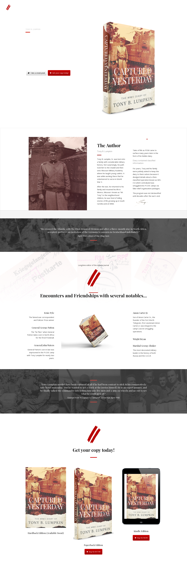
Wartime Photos (64, 7)
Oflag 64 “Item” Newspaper (84, 7)
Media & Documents (107, 7)
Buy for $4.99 (141, 538)
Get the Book (49, 7)
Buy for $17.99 (93, 552)
